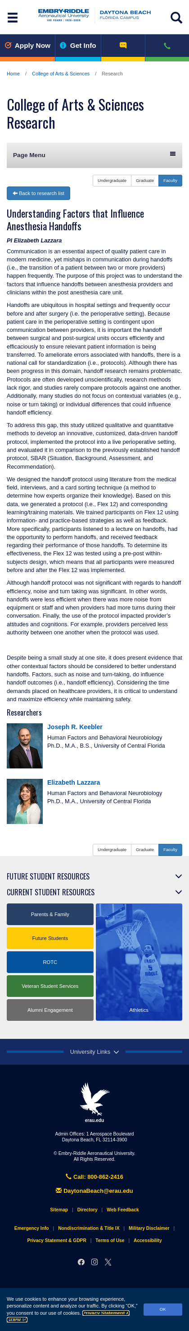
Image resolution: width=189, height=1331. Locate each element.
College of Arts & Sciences (61, 73)
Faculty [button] (170, 180)
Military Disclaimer (149, 1228)
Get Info (78, 45)
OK (163, 1309)
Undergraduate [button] (112, 180)
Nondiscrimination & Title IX (88, 1228)
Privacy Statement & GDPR (56, 1240)
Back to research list (38, 193)
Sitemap (59, 1209)
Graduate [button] (145, 180)
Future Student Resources (48, 876)
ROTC (50, 962)
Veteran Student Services (50, 986)
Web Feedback (123, 1209)
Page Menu (94, 154)
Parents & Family (50, 914)
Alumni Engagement (50, 1010)
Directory (87, 1209)
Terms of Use (109, 1240)
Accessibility (148, 1240)
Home (13, 73)
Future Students (50, 938)
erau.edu (94, 1102)
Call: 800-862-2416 (94, 1176)
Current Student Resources (50, 892)
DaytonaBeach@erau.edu (94, 1190)
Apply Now (27, 45)
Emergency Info (31, 1228)
